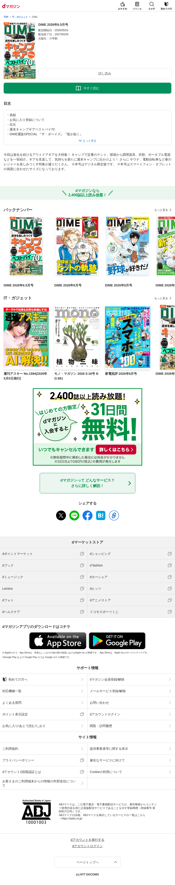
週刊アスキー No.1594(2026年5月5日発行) (25, 376)
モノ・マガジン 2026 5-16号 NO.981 (76, 376)
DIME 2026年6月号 (68, 285)
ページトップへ (87, 862)
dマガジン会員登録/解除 (107, 679)
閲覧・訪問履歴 (101, 726)
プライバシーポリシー (18, 760)
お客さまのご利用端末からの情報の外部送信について (39, 783)
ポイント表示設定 (15, 714)
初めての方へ (15, 679)
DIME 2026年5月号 (118, 285)
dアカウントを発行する (87, 840)
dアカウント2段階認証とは (21, 772)
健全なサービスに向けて (107, 760)
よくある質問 (11, 702)
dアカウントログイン (105, 714)
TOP (6, 17)
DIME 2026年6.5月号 (19, 285)
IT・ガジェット (20, 17)
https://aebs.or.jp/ (72, 818)
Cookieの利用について (106, 772)
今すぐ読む (91, 88)
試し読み (104, 73)
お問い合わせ (99, 702)
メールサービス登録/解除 (108, 691)
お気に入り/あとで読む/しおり (24, 726)
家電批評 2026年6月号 (121, 373)
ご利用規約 (10, 748)
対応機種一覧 (11, 691)
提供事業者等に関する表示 (109, 748)
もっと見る (161, 210)
